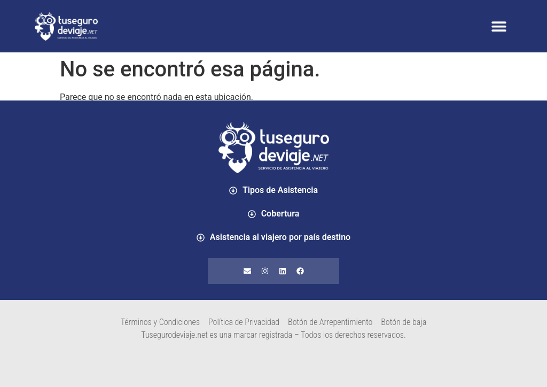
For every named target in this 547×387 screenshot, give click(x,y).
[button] (499, 26)
